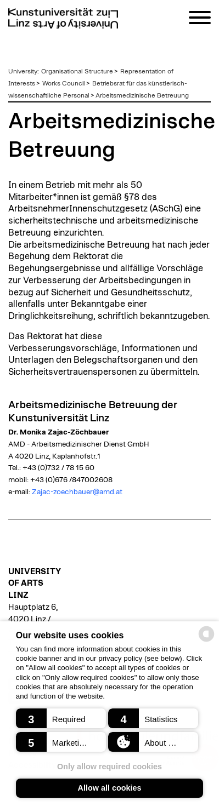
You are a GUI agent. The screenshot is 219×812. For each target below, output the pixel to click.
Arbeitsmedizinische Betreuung (142, 95)
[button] (61, 718)
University (22, 71)
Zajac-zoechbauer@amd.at (77, 492)
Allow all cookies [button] (110, 788)
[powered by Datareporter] (206, 641)
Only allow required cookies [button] (109, 766)
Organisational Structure (77, 71)
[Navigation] (200, 19)
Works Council (63, 83)
